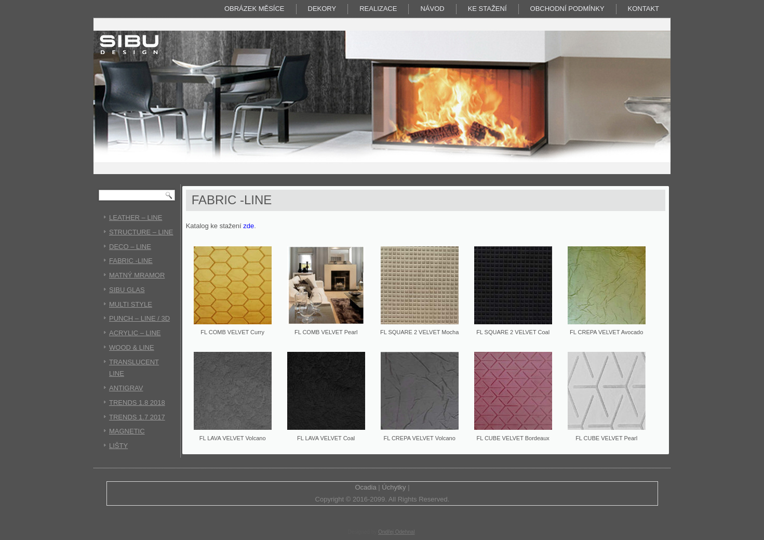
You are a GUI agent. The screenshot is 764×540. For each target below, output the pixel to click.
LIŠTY (118, 446)
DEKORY (322, 8)
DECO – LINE (130, 247)
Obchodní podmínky (567, 8)
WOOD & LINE (131, 347)
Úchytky (394, 487)
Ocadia (365, 487)
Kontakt (643, 8)
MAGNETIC (127, 431)
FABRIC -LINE (131, 261)
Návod (432, 8)
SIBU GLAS (127, 290)
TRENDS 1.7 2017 (137, 417)
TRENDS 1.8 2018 (137, 402)
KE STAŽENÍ (487, 8)
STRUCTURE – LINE (141, 232)
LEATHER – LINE (135, 217)
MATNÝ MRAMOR (137, 275)
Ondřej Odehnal (396, 532)
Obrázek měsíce (254, 8)
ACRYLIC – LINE (134, 333)
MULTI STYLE (130, 304)
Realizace (378, 8)
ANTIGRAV (126, 388)
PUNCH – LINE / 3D (139, 318)
